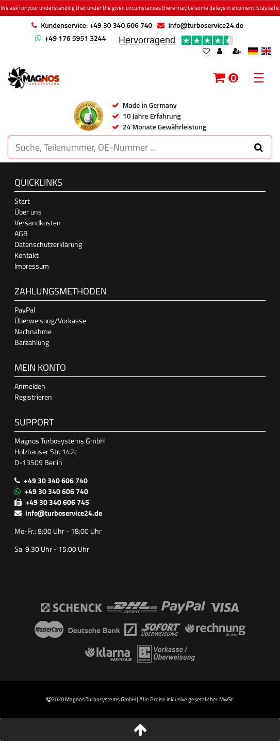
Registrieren (33, 396)
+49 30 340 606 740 (56, 480)
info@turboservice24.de (205, 25)
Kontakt (26, 255)
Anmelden (29, 386)
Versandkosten (37, 222)
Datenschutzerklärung (48, 244)
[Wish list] (206, 52)
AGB (21, 233)
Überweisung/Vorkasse (50, 320)
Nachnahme (33, 331)
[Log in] (220, 52)
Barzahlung (31, 342)
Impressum (31, 265)
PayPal (24, 309)
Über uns (28, 211)
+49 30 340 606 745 (57, 502)
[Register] (237, 52)
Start (22, 200)
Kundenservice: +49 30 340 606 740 (96, 25)
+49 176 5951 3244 (75, 37)
